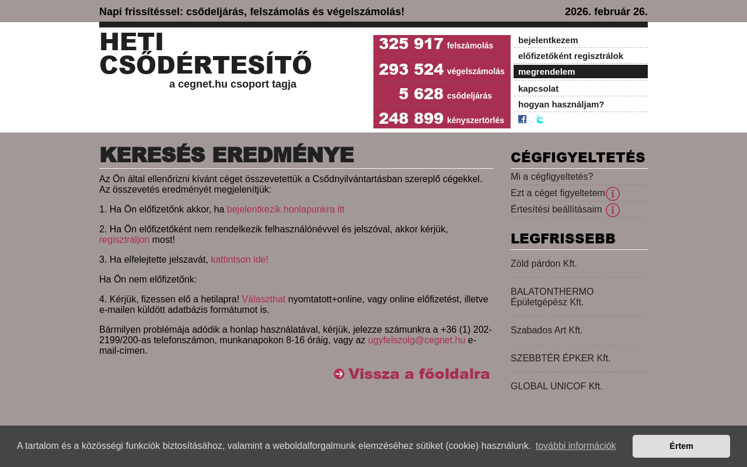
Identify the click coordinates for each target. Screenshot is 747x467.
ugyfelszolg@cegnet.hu (417, 340)
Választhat (264, 299)
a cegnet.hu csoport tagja (232, 84)
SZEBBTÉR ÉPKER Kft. (561, 358)
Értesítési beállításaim (556, 209)
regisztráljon (124, 240)
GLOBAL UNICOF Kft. (557, 386)
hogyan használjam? (561, 104)
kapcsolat (538, 88)
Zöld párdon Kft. (544, 264)
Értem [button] (681, 446)
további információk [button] (576, 446)
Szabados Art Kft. (547, 330)
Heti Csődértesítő (205, 53)
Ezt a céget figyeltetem (558, 193)
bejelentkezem (548, 40)
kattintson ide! (239, 259)
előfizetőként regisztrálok (570, 56)
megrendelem (546, 71)
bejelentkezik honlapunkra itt (286, 209)
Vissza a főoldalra (419, 373)
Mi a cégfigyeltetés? (552, 177)
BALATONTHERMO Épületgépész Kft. (552, 297)
